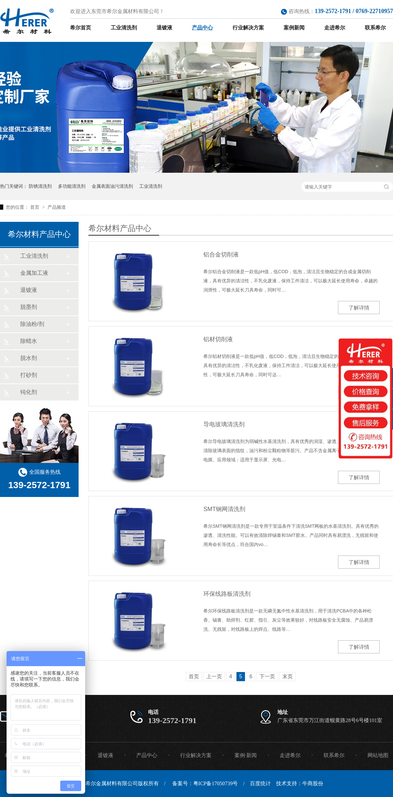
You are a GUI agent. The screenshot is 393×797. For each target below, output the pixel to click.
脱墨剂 (28, 307)
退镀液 (164, 27)
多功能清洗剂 (71, 186)
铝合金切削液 (221, 254)
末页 (287, 676)
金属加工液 (34, 273)
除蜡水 (28, 341)
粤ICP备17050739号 (215, 783)
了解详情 (358, 307)
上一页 (214, 676)
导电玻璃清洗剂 (224, 424)
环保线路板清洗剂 (227, 594)
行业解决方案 (248, 27)
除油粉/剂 (32, 324)
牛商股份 (312, 783)
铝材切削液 (218, 339)
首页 (35, 207)
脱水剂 (28, 358)
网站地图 (377, 755)
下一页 (267, 676)
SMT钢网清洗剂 (224, 509)
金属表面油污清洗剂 (112, 186)
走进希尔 (334, 27)
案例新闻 (294, 27)
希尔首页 (80, 27)
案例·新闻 (245, 755)
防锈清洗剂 (40, 186)
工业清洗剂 (124, 27)
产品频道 (56, 207)
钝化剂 (28, 392)
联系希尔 (375, 27)
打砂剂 (28, 375)
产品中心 (202, 27)
